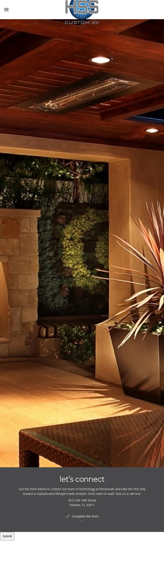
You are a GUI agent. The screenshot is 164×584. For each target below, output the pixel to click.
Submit (7, 536)
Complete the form (82, 516)
